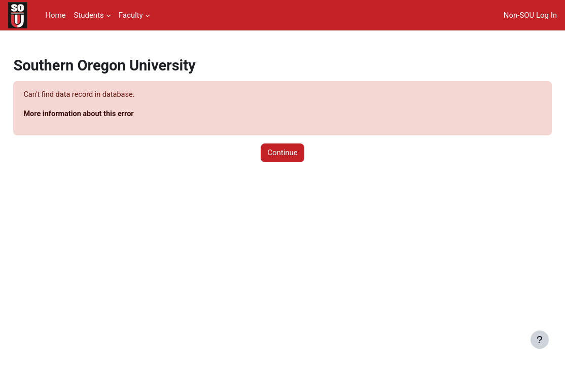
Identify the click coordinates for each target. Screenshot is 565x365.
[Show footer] (540, 340)
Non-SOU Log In (530, 15)
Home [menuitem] (55, 15)
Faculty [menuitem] (131, 15)
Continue (282, 153)
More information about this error (103, 114)
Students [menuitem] (88, 15)
